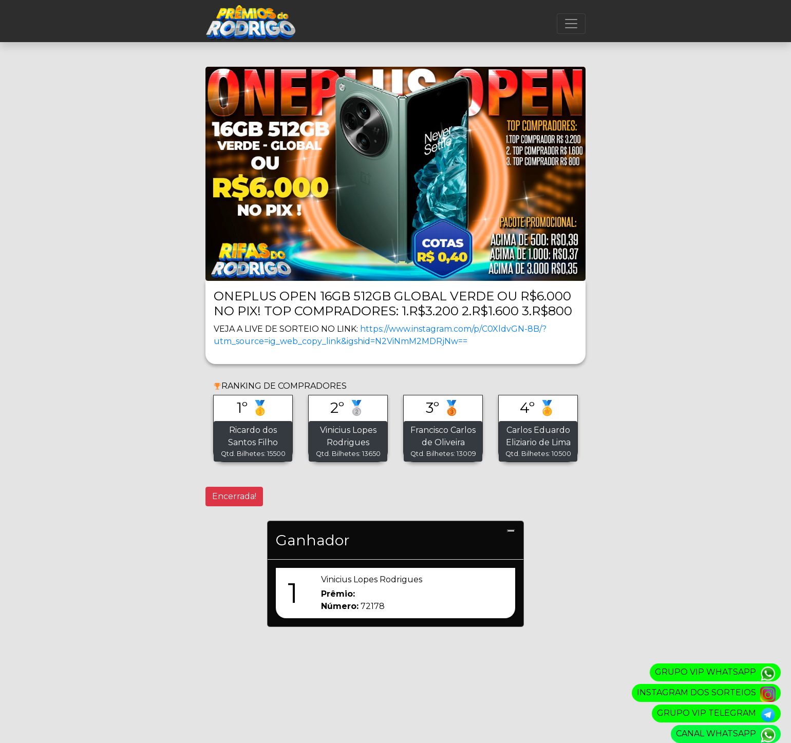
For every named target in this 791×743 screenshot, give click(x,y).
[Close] (511, 530)
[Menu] (571, 23)
